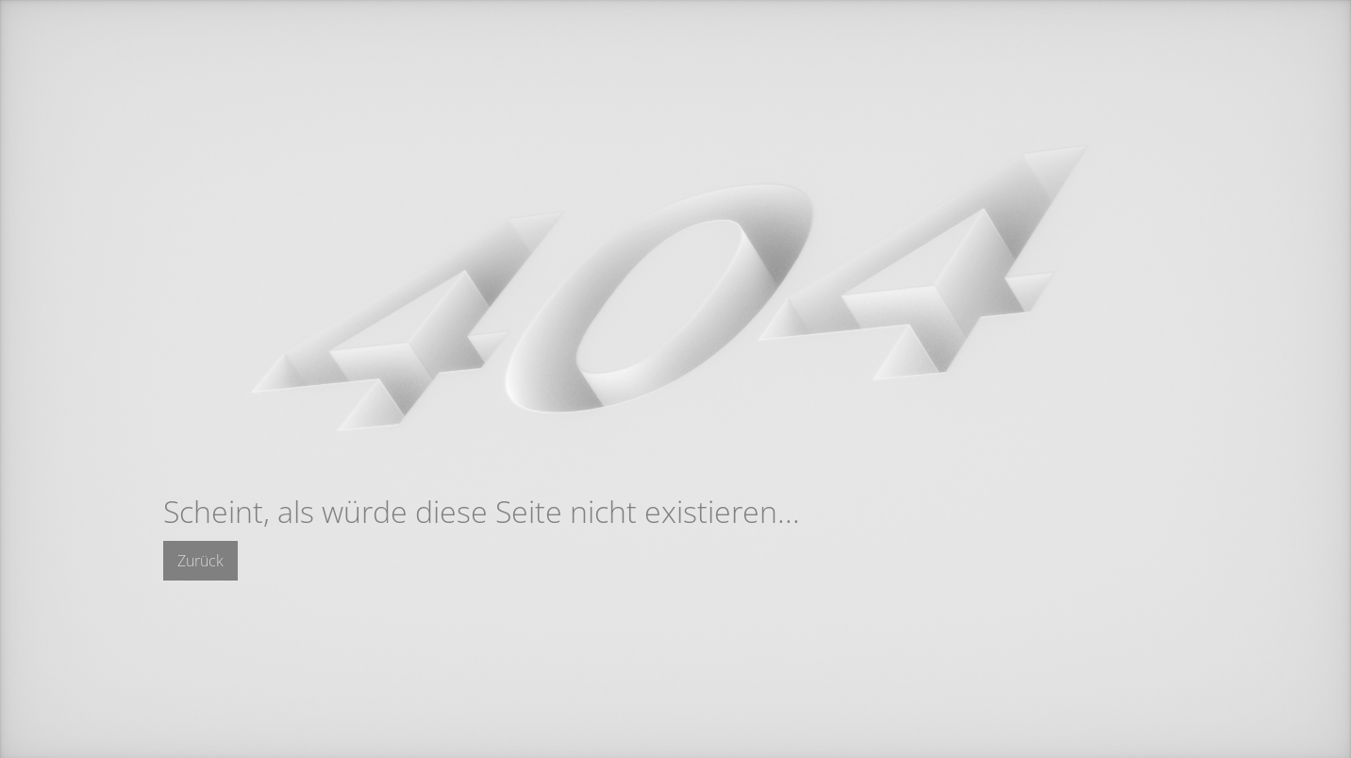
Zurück (200, 560)
